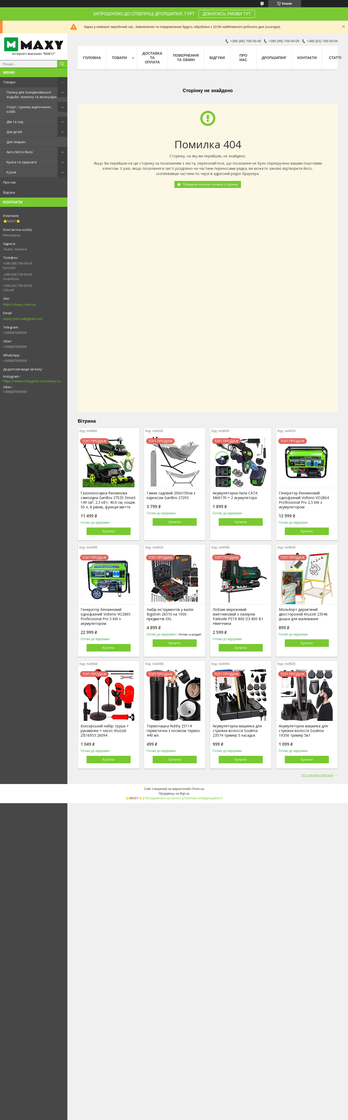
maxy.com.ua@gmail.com (22, 318)
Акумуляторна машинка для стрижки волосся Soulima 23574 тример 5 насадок (237, 731)
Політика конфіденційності (203, 798)
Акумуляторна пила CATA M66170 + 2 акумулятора (235, 495)
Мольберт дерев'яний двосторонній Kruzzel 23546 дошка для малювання (303, 614)
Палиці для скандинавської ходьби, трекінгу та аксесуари (31, 94)
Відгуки (9, 192)
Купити (109, 531)
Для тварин (15, 142)
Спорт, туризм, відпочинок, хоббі (29, 109)
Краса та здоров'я (21, 162)
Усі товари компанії (317, 775)
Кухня (11, 172)
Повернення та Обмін (186, 57)
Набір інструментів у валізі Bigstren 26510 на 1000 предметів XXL (170, 614)
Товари (9, 82)
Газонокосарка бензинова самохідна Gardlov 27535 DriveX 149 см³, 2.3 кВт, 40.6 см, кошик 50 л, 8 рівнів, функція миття (108, 500)
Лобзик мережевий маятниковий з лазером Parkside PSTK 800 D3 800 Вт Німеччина (238, 616)
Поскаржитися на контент (163, 798)
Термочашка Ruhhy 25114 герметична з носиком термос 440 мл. (173, 731)
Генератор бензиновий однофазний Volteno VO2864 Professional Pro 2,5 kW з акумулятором (304, 500)
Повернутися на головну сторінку (210, 184)
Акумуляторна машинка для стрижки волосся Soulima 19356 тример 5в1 (303, 731)
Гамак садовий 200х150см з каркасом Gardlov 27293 (171, 495)
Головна (92, 58)
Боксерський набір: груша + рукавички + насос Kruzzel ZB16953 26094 (105, 731)
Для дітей (14, 131)
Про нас (9, 182)
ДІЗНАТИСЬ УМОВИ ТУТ (227, 14)
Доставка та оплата (152, 57)
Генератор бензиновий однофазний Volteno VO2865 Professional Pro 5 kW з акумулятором (106, 616)
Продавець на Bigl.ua (174, 793)
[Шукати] (62, 64)
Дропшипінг (274, 58)
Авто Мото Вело (19, 152)
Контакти (307, 58)
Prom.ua (198, 789)
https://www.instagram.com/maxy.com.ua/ (33, 381)
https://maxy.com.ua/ (20, 304)
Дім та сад (14, 121)
